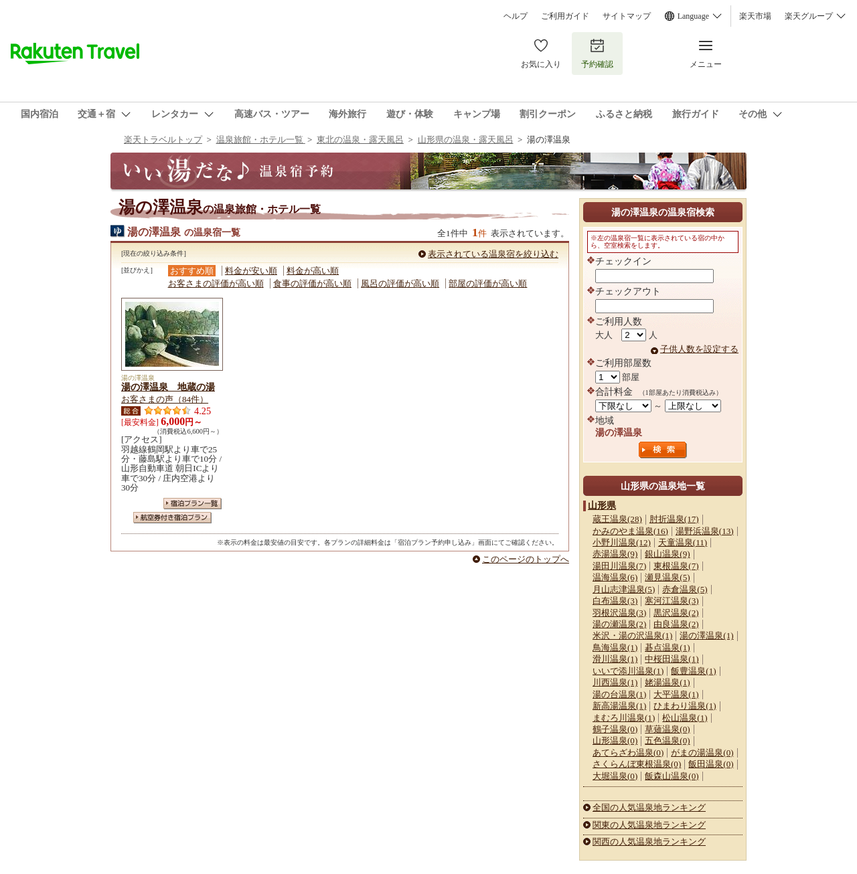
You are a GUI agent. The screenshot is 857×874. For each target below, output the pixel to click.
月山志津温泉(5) (624, 589)
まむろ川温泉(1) (624, 718)
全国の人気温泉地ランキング (649, 807)
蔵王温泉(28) (617, 519)
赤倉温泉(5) (684, 589)
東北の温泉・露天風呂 (360, 140)
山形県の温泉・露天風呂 (466, 140)
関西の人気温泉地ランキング (649, 842)
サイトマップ (627, 16)
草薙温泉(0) (667, 729)
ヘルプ (515, 16)
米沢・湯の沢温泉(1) (632, 635)
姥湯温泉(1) (667, 682)
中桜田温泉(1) (671, 659)
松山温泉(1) (684, 718)
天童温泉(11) (682, 542)
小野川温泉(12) (622, 542)
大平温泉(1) (675, 694)
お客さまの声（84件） (164, 399)
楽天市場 (755, 16)
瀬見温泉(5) (667, 577)
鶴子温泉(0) (615, 729)
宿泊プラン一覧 (192, 503)
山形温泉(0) (615, 740)
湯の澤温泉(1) (706, 635)
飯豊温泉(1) (693, 671)
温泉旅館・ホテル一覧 (260, 140)
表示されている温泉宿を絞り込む (493, 254)
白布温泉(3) (615, 601)
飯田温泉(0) (710, 764)
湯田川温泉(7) (619, 566)
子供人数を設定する (699, 349)
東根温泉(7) (675, 566)
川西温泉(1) (615, 682)
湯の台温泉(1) (619, 694)
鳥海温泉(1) (615, 647)
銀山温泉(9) (667, 554)
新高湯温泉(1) (619, 706)
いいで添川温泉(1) (628, 671)
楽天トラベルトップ (163, 140)
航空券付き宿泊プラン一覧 (172, 517)
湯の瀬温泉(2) (619, 624)
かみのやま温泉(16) (630, 531)
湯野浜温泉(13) (705, 531)
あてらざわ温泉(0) (628, 753)
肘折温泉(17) (674, 519)
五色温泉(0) (667, 740)
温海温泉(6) (615, 577)
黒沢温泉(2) (675, 613)
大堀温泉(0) (615, 776)
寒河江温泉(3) (671, 601)
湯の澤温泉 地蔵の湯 (168, 386)
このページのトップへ (525, 559)
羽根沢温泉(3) (619, 613)
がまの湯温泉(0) (702, 753)
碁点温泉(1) (667, 647)
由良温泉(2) (675, 624)
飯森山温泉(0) (671, 776)
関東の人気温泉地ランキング (649, 825)
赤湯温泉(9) (615, 554)
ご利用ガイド (565, 16)
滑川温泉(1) (615, 659)
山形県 (602, 505)
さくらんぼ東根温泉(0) (637, 764)
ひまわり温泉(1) (684, 706)
